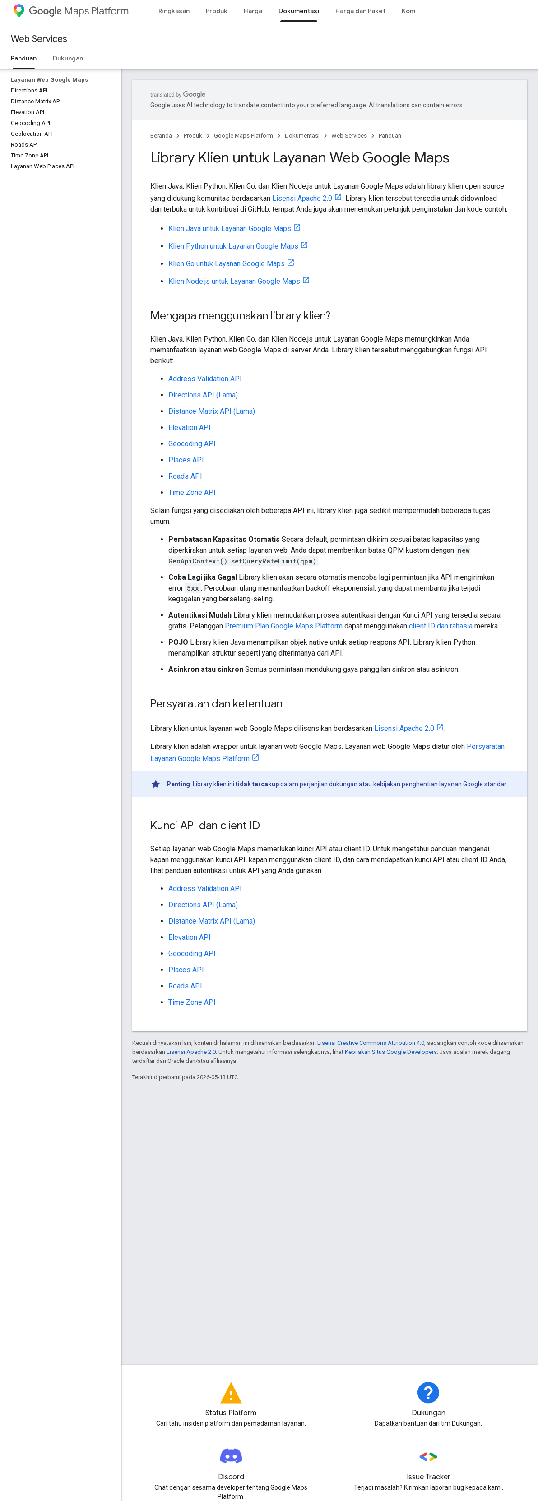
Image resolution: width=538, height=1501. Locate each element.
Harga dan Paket (360, 11)
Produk (216, 11)
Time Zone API (192, 492)
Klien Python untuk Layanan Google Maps (233, 246)
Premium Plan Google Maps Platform (284, 626)
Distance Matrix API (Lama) (211, 411)
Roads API (185, 476)
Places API (186, 460)
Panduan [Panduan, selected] (24, 58)
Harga (253, 11)
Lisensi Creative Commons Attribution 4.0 (370, 1042)
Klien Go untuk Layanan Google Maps (226, 263)
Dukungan (68, 58)
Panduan (390, 135)
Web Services (39, 39)
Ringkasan (174, 11)
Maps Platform (79, 11)
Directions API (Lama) (203, 395)
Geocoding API (192, 443)
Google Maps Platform (243, 135)
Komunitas (418, 11)
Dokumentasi (302, 135)
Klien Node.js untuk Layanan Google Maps (234, 281)
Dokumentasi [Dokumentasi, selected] (298, 11)
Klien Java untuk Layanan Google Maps (229, 228)
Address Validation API (205, 378)
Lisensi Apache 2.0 (302, 198)
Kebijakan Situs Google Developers (391, 1051)
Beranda (161, 135)
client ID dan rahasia (441, 626)
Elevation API (189, 427)
